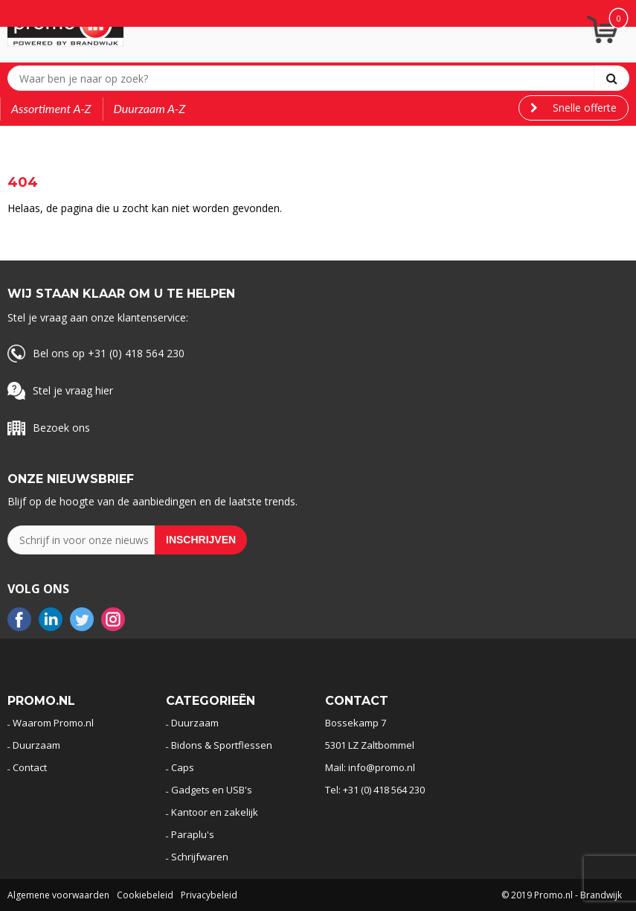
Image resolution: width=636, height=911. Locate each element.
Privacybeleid (209, 895)
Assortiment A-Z (51, 108)
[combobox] (304, 78)
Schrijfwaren (199, 856)
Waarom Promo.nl (53, 722)
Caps (182, 767)
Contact (30, 767)
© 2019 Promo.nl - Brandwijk (561, 895)
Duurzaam (36, 745)
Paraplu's (192, 834)
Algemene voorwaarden (58, 895)
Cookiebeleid (145, 895)
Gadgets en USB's (211, 789)
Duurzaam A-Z (150, 108)
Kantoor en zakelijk (214, 812)
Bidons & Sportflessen (221, 745)
